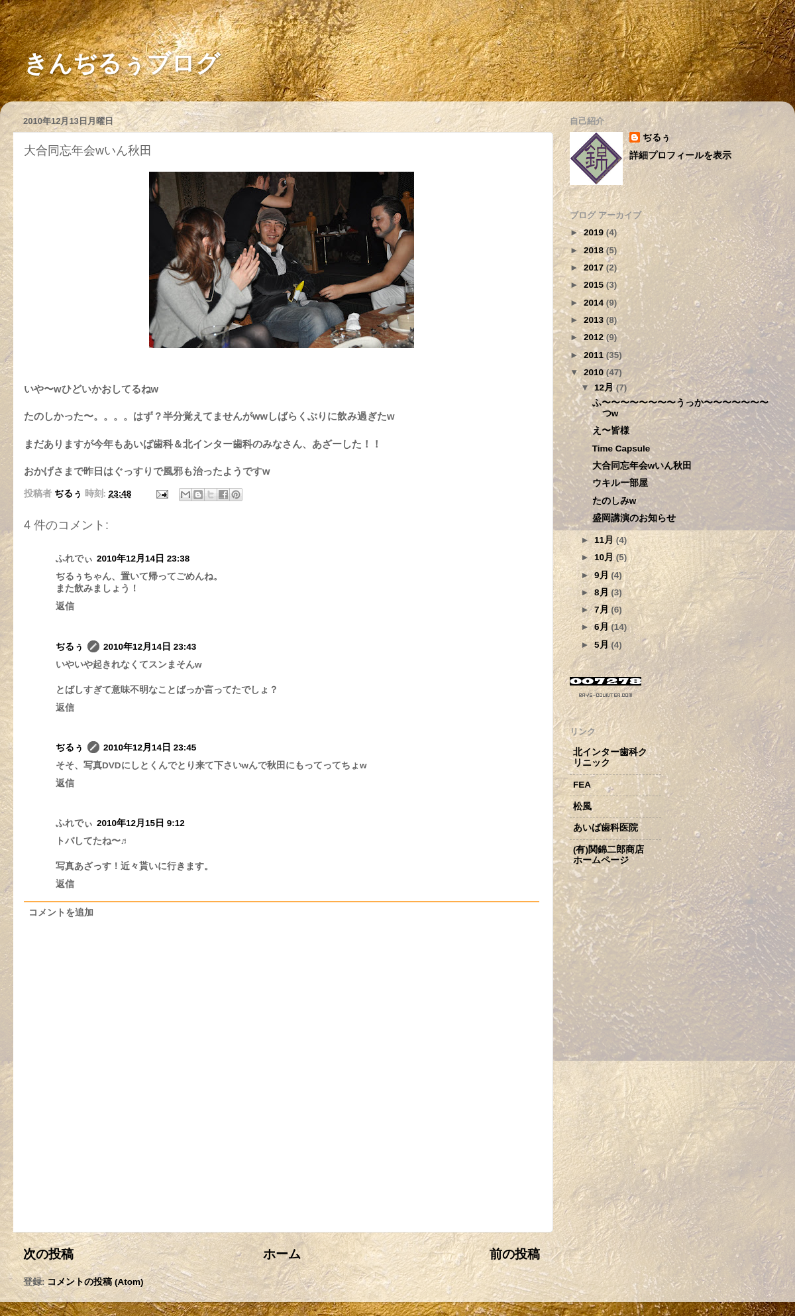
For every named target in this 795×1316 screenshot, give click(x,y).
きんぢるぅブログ (110, 63)
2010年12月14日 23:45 (149, 747)
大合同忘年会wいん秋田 (642, 466)
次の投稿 (48, 1254)
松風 (582, 806)
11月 (605, 540)
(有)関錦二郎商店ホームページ (608, 855)
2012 (595, 337)
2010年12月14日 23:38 (143, 559)
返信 (65, 606)
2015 (595, 285)
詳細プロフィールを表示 (680, 155)
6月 (602, 627)
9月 (602, 575)
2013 (595, 320)
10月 (605, 557)
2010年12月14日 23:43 (149, 647)
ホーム (282, 1254)
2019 (595, 232)
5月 (602, 645)
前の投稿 (515, 1254)
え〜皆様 (610, 431)
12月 (605, 387)
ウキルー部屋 (620, 483)
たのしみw (614, 501)
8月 (602, 592)
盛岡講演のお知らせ (634, 518)
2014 (595, 303)
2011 (595, 355)
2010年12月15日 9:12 (141, 823)
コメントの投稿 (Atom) (95, 1282)
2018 (595, 250)
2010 (595, 372)
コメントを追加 (60, 913)
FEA (582, 785)
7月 (602, 610)
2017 (595, 267)
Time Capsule (621, 448)
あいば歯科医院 (605, 828)
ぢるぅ (69, 647)
